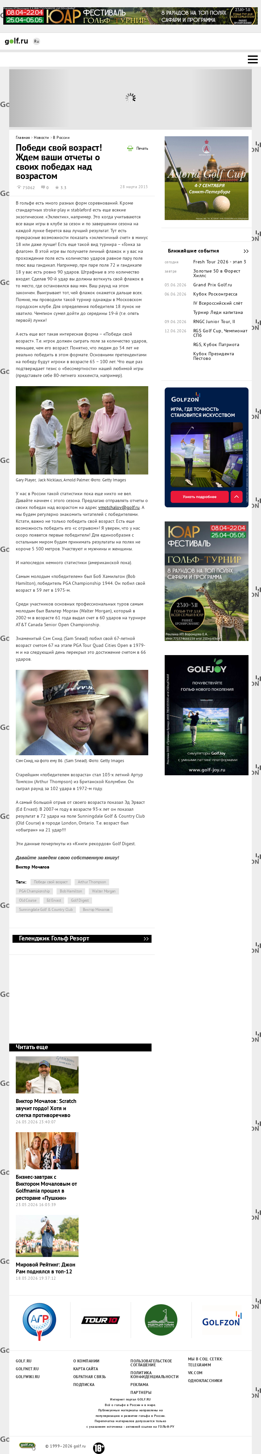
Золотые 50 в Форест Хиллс (217, 273)
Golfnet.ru (27, 1369)
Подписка (84, 1385)
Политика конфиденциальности (151, 1375)
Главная (23, 138)
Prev (39, 98)
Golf (16, 41)
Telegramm (199, 1365)
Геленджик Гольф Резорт (146, 939)
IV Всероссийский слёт (218, 303)
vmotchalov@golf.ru (119, 508)
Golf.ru (24, 1361)
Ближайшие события (243, 251)
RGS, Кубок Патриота (216, 345)
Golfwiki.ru (28, 1377)
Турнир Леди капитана (218, 313)
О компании (86, 1361)
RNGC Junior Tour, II (214, 322)
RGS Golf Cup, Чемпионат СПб (220, 333)
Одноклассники (205, 1381)
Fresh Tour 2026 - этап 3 (220, 262)
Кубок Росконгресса (215, 294)
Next (221, 98)
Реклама (139, 1385)
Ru (36, 41)
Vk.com (195, 1373)
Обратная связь (89, 1377)
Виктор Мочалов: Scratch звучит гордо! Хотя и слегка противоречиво (46, 1108)
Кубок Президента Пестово (213, 356)
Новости (41, 138)
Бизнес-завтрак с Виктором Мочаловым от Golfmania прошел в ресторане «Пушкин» (46, 1188)
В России (61, 138)
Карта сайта (85, 1369)
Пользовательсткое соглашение (151, 1363)
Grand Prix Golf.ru (212, 285)
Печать (142, 149)
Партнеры (141, 1393)
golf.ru (27, 1446)
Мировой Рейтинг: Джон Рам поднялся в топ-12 (45, 1268)
